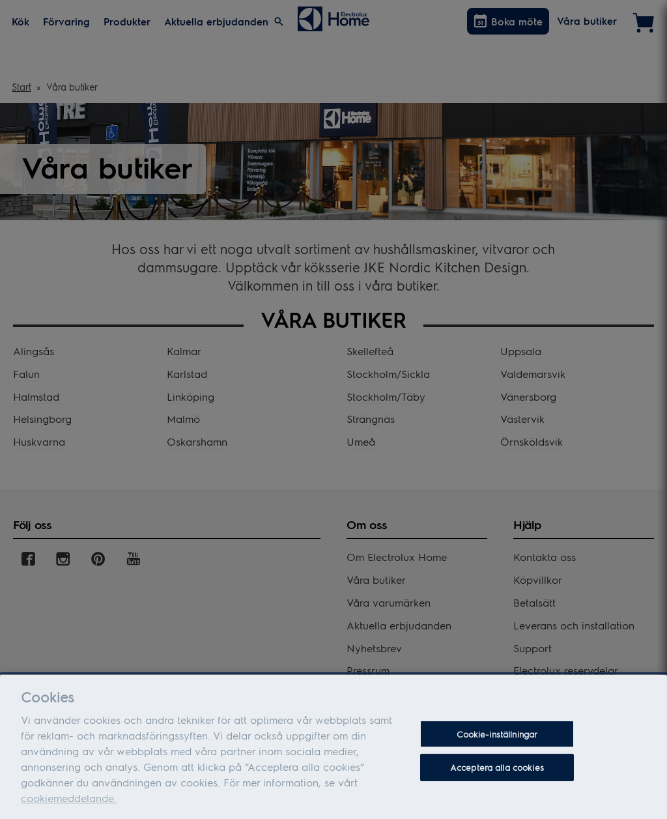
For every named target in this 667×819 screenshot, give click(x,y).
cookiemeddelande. (69, 804)
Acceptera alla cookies (497, 773)
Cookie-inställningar (497, 739)
